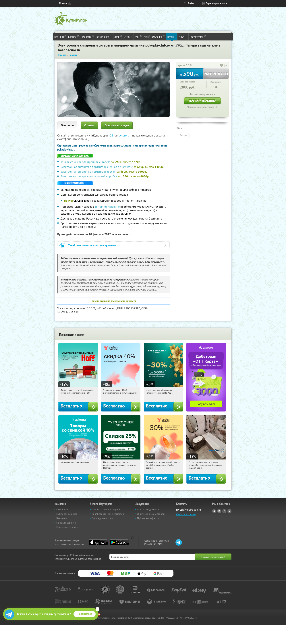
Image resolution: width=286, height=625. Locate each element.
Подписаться (85, 614)
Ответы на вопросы (67, 527)
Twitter (224, 511)
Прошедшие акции (102, 518)
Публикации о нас (66, 514)
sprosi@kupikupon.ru (188, 509)
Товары (171, 36)
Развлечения (104, 36)
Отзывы (89, 125)
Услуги (183, 36)
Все (56, 37)
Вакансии (61, 518)
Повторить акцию (202, 101)
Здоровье (88, 36)
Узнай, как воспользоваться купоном (92, 245)
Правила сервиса (66, 522)
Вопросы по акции (117, 125)
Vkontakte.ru (219, 511)
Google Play (119, 542)
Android (124, 135)
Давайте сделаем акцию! (106, 509)
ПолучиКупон (198, 36)
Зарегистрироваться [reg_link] (216, 3)
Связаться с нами (186, 514)
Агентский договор (148, 509)
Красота (74, 36)
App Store (98, 542)
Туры (138, 36)
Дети (118, 36)
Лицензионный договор (151, 514)
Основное (67, 125)
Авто (147, 36)
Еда (63, 36)
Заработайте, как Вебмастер (108, 514)
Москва (63, 3)
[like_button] (221, 65)
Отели (128, 36)
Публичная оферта (148, 518)
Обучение (158, 36)
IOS (111, 135)
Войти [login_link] (191, 3)
